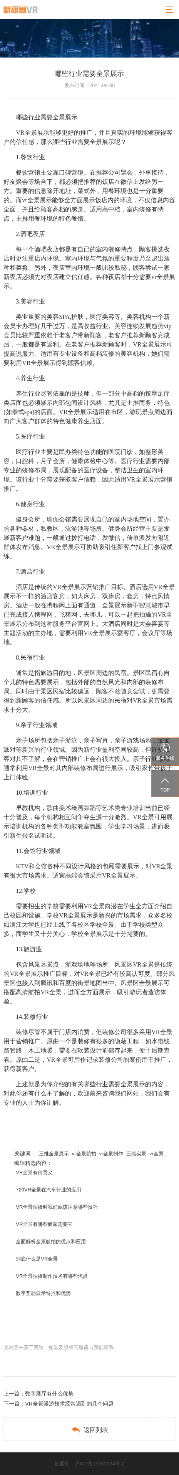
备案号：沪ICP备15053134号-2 (89, 1464)
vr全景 (156, 1154)
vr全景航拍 (84, 1154)
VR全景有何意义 (34, 1172)
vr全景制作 (111, 1154)
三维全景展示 (54, 1154)
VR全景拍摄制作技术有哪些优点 (52, 1276)
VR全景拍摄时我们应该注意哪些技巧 (57, 1207)
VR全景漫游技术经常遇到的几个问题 (69, 1404)
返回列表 (89, 1429)
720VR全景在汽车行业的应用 (48, 1190)
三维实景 (136, 1154)
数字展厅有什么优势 (49, 1394)
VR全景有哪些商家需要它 (44, 1224)
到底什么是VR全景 (37, 1259)
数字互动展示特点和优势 (43, 1293)
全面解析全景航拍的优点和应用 (51, 1241)
